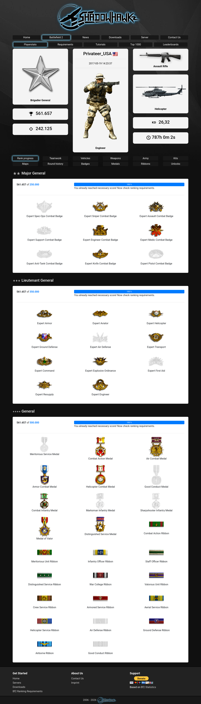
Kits (175, 158)
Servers (17, 682)
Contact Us (174, 37)
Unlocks (175, 163)
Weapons (115, 158)
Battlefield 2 (56, 37)
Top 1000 (135, 44)
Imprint (75, 682)
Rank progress (25, 158)
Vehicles (85, 158)
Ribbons (145, 163)
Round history (55, 163)
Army (145, 158)
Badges (85, 163)
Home (26, 37)
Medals (115, 163)
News (85, 37)
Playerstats (30, 44)
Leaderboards (171, 44)
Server (144, 37)
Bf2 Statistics (148, 687)
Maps (25, 163)
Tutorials (100, 44)
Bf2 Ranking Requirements (27, 691)
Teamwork (55, 158)
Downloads (115, 37)
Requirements (65, 44)
